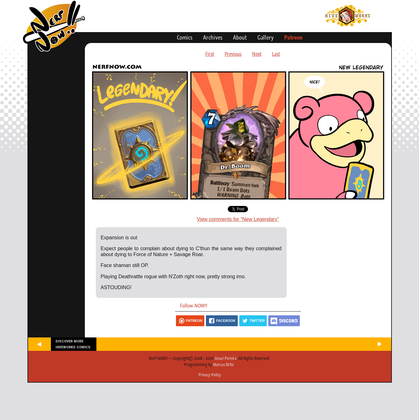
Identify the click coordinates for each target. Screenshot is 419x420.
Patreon (293, 37)
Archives (212, 37)
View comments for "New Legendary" (238, 219)
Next (256, 53)
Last (276, 53)
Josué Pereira (225, 358)
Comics (184, 37)
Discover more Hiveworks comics (73, 344)
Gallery (265, 37)
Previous (233, 53)
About (240, 37)
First (209, 53)
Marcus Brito (223, 364)
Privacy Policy (209, 375)
